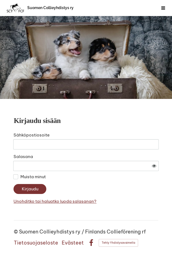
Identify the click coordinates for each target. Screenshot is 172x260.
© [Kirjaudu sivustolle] (16, 232)
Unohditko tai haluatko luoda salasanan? (55, 201)
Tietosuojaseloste (36, 242)
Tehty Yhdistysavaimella (118, 243)
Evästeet (73, 242)
